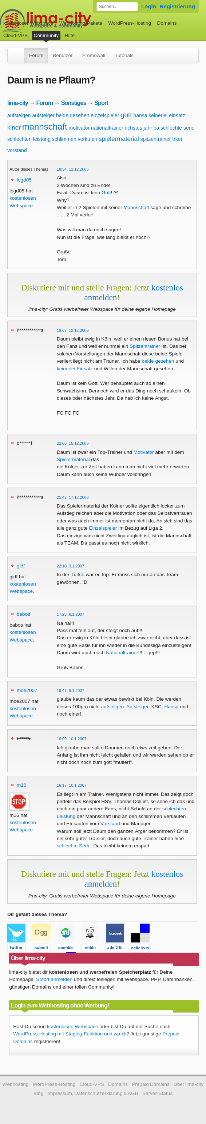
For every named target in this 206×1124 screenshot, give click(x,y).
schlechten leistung (29, 139)
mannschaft (44, 126)
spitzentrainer (155, 139)
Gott (106, 192)
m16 (21, 785)
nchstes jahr (138, 128)
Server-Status (157, 1093)
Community (46, 35)
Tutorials (124, 55)
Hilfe (70, 35)
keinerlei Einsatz (75, 368)
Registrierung (177, 6)
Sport (101, 102)
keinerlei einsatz (166, 115)
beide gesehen (73, 115)
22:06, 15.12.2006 (73, 443)
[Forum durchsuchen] (117, 6)
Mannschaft (136, 207)
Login (148, 6)
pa (156, 128)
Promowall (93, 55)
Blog (38, 1093)
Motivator (144, 452)
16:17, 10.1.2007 (72, 785)
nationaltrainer (107, 128)
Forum (36, 55)
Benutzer (62, 55)
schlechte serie (177, 128)
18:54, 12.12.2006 (73, 169)
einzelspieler (105, 115)
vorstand (17, 150)
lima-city (17, 102)
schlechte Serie (74, 845)
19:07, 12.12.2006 (73, 330)
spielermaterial (119, 138)
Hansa (171, 706)
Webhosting (16, 1084)
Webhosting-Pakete (80, 23)
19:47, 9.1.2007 (70, 690)
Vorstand (110, 823)
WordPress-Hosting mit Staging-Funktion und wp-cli (69, 1034)
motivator (79, 128)
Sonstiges (73, 102)
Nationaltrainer (122, 652)
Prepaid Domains (150, 1084)
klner (14, 127)
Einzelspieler (103, 528)
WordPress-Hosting (129, 23)
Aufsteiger (137, 706)
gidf (21, 566)
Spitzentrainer (145, 346)
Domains (167, 23)
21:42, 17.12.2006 (73, 497)
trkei (177, 139)
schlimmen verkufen (75, 139)
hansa (140, 115)
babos (23, 614)
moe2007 (27, 690)
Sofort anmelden (54, 979)
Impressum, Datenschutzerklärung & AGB (93, 1093)
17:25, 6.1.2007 (70, 614)
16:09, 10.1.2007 (72, 739)
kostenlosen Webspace (72, 1026)
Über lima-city (188, 1084)
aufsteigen (19, 115)
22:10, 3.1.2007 (70, 566)
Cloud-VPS (15, 35)
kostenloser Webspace (28, 23)
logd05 (24, 180)
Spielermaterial (73, 459)
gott (126, 115)
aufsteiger (43, 115)
